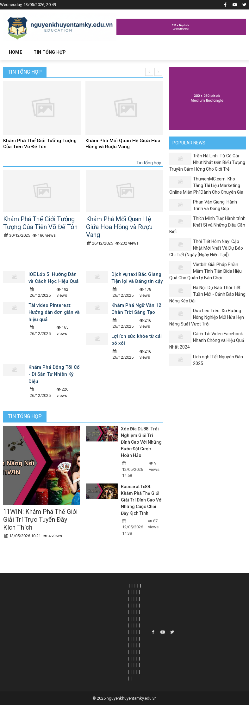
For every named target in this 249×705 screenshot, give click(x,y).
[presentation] (149, 72)
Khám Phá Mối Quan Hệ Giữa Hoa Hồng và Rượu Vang (122, 144)
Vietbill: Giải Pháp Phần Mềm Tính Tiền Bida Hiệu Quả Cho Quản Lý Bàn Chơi (205, 271)
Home (15, 52)
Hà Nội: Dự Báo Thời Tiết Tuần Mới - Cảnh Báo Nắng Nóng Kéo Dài (207, 294)
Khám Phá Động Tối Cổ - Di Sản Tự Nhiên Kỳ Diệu (54, 374)
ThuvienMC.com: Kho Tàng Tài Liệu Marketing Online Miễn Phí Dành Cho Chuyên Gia (206, 185)
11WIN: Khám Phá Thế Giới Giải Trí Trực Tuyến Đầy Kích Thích (40, 519)
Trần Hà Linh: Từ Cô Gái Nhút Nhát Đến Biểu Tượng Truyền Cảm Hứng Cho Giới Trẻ (207, 162)
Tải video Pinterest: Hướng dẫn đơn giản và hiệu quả (54, 312)
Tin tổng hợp (25, 72)
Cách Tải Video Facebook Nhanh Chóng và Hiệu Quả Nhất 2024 (206, 340)
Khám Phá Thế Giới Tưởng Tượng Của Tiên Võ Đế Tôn (40, 144)
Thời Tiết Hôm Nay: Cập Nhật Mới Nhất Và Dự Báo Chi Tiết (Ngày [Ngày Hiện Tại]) (206, 248)
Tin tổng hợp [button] (50, 52)
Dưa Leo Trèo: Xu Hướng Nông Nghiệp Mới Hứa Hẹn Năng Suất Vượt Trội (206, 317)
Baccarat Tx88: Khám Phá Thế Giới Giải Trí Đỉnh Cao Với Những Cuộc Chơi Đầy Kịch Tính (142, 500)
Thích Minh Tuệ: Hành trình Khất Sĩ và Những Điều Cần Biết (207, 225)
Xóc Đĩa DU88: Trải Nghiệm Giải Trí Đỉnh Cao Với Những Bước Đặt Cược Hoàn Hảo (141, 442)
